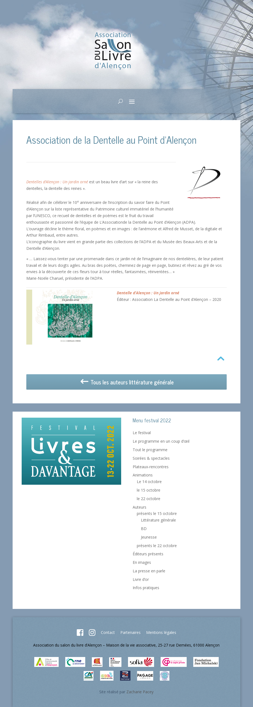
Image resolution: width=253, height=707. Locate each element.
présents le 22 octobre (157, 545)
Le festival (142, 432)
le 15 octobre (148, 490)
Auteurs (139, 507)
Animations (143, 475)
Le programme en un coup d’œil (161, 441)
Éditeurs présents (148, 553)
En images (142, 562)
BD (144, 528)
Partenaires (130, 632)
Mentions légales (161, 632)
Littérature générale (158, 520)
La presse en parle (149, 570)
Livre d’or (141, 579)
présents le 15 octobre (157, 513)
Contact (108, 632)
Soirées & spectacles (151, 458)
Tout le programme (150, 449)
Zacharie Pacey (139, 691)
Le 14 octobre (149, 481)
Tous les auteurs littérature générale (126, 382)
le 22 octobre (148, 498)
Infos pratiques (146, 587)
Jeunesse (149, 537)
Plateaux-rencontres (151, 466)
